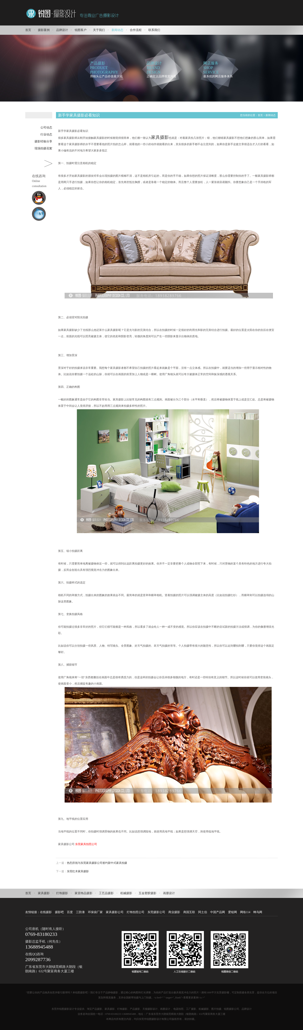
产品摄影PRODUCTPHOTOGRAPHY (104, 67)
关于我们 (99, 30)
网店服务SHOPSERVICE (211, 67)
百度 (70, 912)
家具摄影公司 (115, 912)
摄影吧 (59, 912)
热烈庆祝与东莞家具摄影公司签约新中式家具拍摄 (97, 862)
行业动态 (46, 134)
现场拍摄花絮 (43, 148)
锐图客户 (80, 30)
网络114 (245, 912)
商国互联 (189, 912)
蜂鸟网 (257, 912)
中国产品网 (217, 912)
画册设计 (169, 893)
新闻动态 (117, 30)
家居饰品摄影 (83, 893)
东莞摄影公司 (156, 912)
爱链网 (232, 912)
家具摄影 (160, 137)
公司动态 (46, 127)
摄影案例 (44, 30)
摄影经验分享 (43, 141)
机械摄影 (126, 893)
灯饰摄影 (62, 893)
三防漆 (80, 912)
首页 (28, 30)
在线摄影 (46, 912)
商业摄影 (174, 912)
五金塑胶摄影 (147, 893)
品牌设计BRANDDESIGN (154, 67)
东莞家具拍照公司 (86, 844)
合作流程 (136, 30)
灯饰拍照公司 (135, 912)
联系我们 (154, 30)
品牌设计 (62, 30)
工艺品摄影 (106, 893)
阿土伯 (202, 912)
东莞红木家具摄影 (78, 871)
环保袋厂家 (95, 912)
